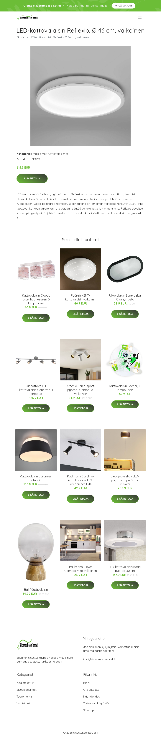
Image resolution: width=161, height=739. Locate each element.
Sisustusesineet (27, 689)
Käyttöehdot (91, 696)
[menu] (140, 17)
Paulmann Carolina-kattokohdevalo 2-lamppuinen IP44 (80, 480)
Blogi (86, 683)
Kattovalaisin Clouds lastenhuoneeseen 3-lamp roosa (36, 299)
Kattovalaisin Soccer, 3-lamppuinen (125, 388)
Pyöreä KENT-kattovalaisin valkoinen (80, 297)
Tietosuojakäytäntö (96, 703)
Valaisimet (40, 154)
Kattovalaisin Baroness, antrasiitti (36, 478)
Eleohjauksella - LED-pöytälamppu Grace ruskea (125, 480)
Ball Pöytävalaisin (36, 589)
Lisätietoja (32, 178)
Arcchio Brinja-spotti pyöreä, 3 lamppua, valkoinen (81, 390)
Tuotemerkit (24, 696)
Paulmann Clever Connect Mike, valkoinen (80, 569)
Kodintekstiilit (25, 683)
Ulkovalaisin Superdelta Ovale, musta (125, 297)
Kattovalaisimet (58, 154)
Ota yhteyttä (91, 689)
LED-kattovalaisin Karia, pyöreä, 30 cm (125, 569)
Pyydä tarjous (123, 5)
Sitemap (88, 710)
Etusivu (21, 37)
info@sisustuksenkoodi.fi (99, 659)
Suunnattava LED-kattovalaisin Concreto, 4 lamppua (36, 390)
